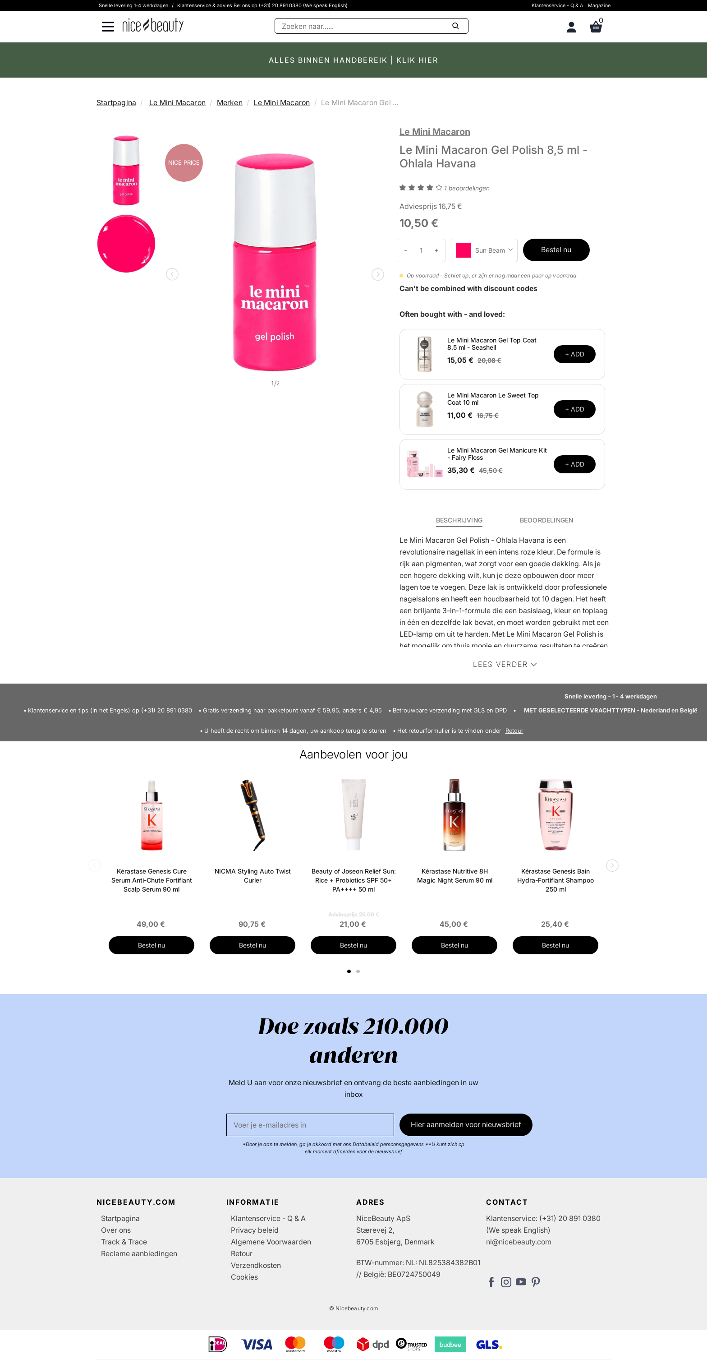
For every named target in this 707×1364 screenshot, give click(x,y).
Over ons (116, 1230)
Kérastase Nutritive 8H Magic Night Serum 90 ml (454, 875)
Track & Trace (124, 1241)
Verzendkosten (256, 1265)
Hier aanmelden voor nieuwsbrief (466, 1124)
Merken (230, 102)
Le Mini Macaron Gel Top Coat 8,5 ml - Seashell (492, 343)
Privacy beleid (255, 1230)
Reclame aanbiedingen (139, 1253)
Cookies (244, 1276)
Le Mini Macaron (177, 102)
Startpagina (116, 102)
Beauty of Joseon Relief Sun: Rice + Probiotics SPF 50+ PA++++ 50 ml (354, 880)
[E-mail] (310, 1125)
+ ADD (574, 354)
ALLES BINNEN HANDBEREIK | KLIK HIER (353, 60)
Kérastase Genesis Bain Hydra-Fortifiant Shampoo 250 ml (555, 880)
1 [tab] (349, 971)
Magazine (599, 5)
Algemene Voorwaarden (271, 1241)
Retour (514, 730)
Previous (174, 275)
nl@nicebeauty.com (518, 1241)
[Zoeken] (371, 26)
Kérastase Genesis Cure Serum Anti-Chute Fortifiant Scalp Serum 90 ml (151, 880)
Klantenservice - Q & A (557, 5)
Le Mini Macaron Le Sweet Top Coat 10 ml (493, 399)
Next (376, 275)
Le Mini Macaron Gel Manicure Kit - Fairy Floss (497, 454)
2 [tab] (359, 971)
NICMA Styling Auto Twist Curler (253, 875)
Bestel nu (556, 249)
